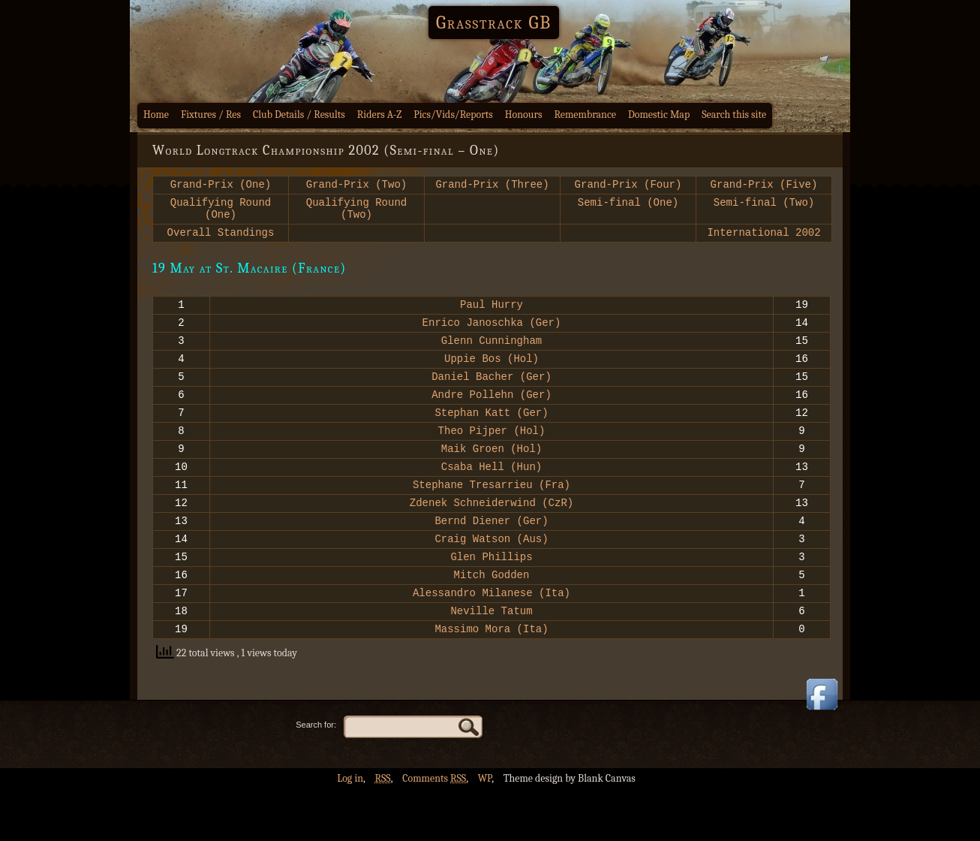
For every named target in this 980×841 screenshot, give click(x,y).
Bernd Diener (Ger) (491, 558)
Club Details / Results (299, 114)
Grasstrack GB (494, 22)
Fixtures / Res (211, 114)
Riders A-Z (379, 114)
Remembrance (585, 114)
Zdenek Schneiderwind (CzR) (491, 538)
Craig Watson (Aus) (491, 578)
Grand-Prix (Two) (356, 186)
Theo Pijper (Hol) (492, 457)
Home (156, 114)
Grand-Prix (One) (220, 186)
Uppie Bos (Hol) (491, 376)
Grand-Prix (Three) (492, 186)
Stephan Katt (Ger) (491, 437)
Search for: (316, 776)
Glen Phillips (491, 599)
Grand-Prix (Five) (764, 186)
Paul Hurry (491, 315)
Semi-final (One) (628, 206)
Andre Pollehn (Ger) (491, 416)
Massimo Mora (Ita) (491, 680)
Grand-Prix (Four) (628, 186)
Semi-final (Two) (764, 206)
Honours (524, 114)
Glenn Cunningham (491, 355)
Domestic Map (659, 114)
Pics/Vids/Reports (453, 114)
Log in (350, 830)
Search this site (734, 114)
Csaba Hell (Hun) (491, 497)
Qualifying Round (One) (220, 213)
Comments (434, 830)
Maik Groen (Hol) (491, 477)
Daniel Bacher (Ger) (491, 396)
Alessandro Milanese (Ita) (491, 639)
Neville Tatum (491, 660)
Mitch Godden (492, 619)
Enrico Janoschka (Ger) (491, 335)
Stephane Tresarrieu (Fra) (491, 518)
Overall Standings (221, 241)
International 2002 (763, 241)
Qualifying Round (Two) (356, 213)
